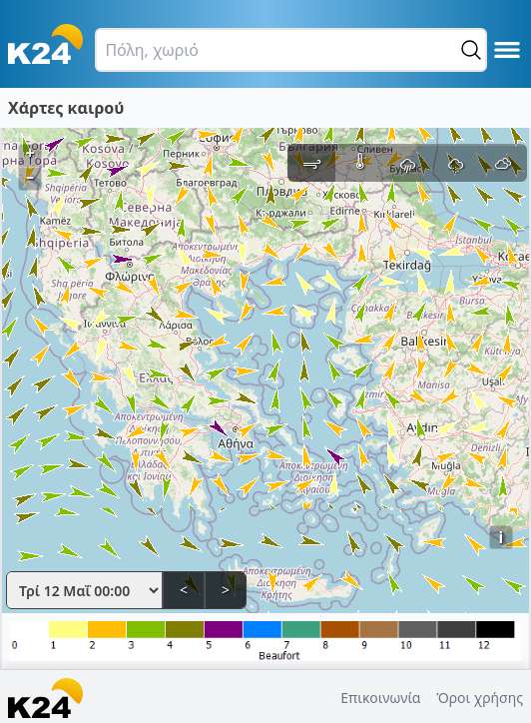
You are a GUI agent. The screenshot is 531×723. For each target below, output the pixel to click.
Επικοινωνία (380, 697)
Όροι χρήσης (479, 697)
